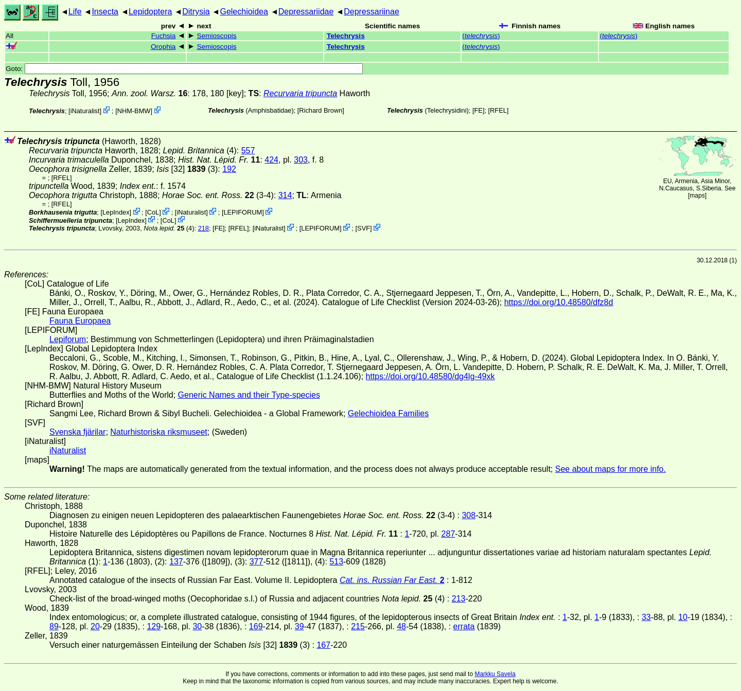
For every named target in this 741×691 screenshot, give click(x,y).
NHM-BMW (134, 111)
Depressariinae (371, 11)
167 (323, 645)
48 (401, 626)
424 (271, 159)
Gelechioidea (244, 11)
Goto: (184, 69)
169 (256, 626)
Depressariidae (306, 11)
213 (459, 598)
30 (197, 626)
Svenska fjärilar (77, 432)
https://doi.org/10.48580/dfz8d (558, 302)
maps (697, 195)
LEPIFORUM (242, 212)
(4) (169, 228)
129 (154, 626)
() (481, 36)
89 (54, 626)
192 (229, 169)
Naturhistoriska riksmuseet (158, 432)
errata (464, 626)
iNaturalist (85, 111)
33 (646, 617)
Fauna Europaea (80, 320)
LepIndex (116, 212)
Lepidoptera (150, 11)
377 (256, 561)
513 (336, 561)
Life (75, 11)
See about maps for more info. (610, 469)
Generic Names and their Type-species (249, 395)
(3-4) (218, 195)
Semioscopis (216, 36)
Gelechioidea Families (388, 413)
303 (301, 159)
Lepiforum (67, 339)
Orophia (163, 46)
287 (448, 533)
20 (95, 626)
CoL (153, 212)
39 (299, 626)
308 (468, 515)
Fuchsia (163, 36)
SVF (363, 228)
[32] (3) (187, 169)
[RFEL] (498, 110)
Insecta (105, 11)
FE (478, 110)
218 (203, 228)
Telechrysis (346, 36)
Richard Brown (320, 110)
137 (176, 561)
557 (248, 150)
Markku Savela (494, 674)
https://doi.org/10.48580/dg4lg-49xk (430, 376)
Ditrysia (195, 11)
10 (682, 617)
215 (358, 626)
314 (285, 195)
